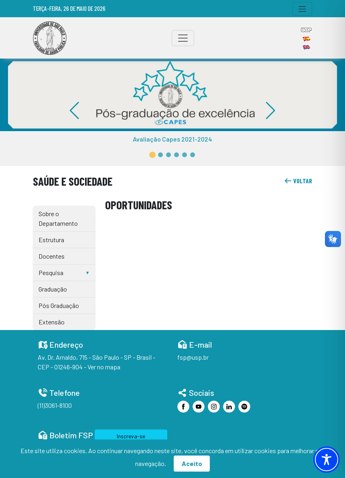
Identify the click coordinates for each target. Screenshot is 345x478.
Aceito (192, 463)
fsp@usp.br (193, 357)
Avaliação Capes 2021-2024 (172, 139)
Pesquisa (51, 272)
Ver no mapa (103, 367)
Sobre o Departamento (58, 218)
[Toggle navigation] (302, 9)
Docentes (52, 256)
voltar (298, 180)
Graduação (53, 289)
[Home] (50, 38)
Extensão (52, 322)
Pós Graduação (59, 305)
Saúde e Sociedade (72, 181)
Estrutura (51, 239)
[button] (152, 155)
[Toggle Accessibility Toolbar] (326, 459)
